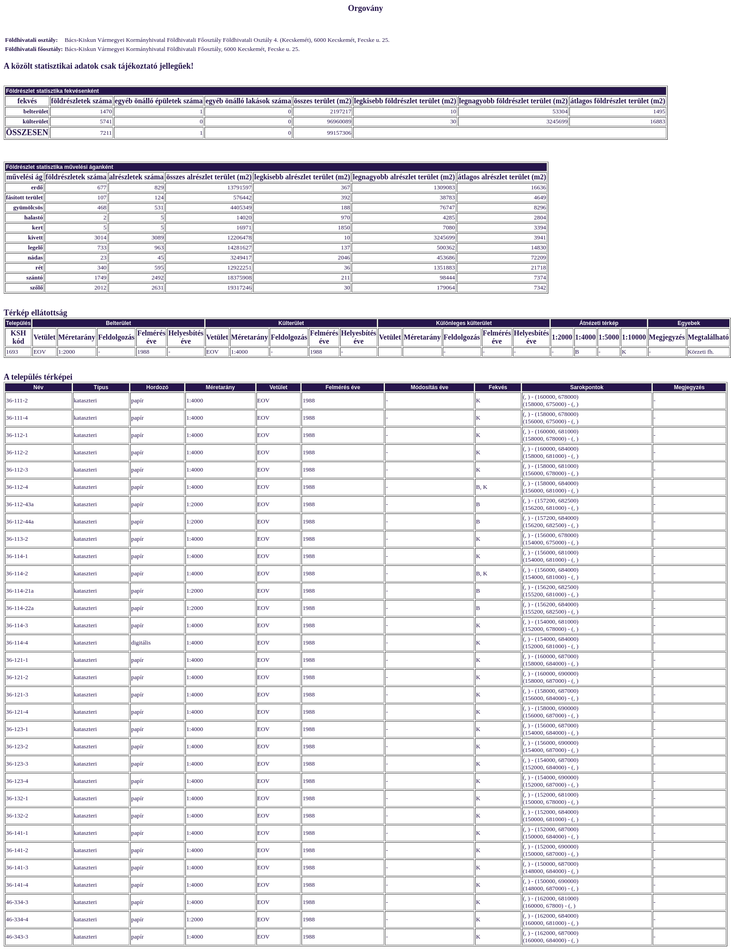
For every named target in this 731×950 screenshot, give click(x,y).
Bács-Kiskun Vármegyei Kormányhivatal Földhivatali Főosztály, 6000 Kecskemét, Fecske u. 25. (182, 49)
